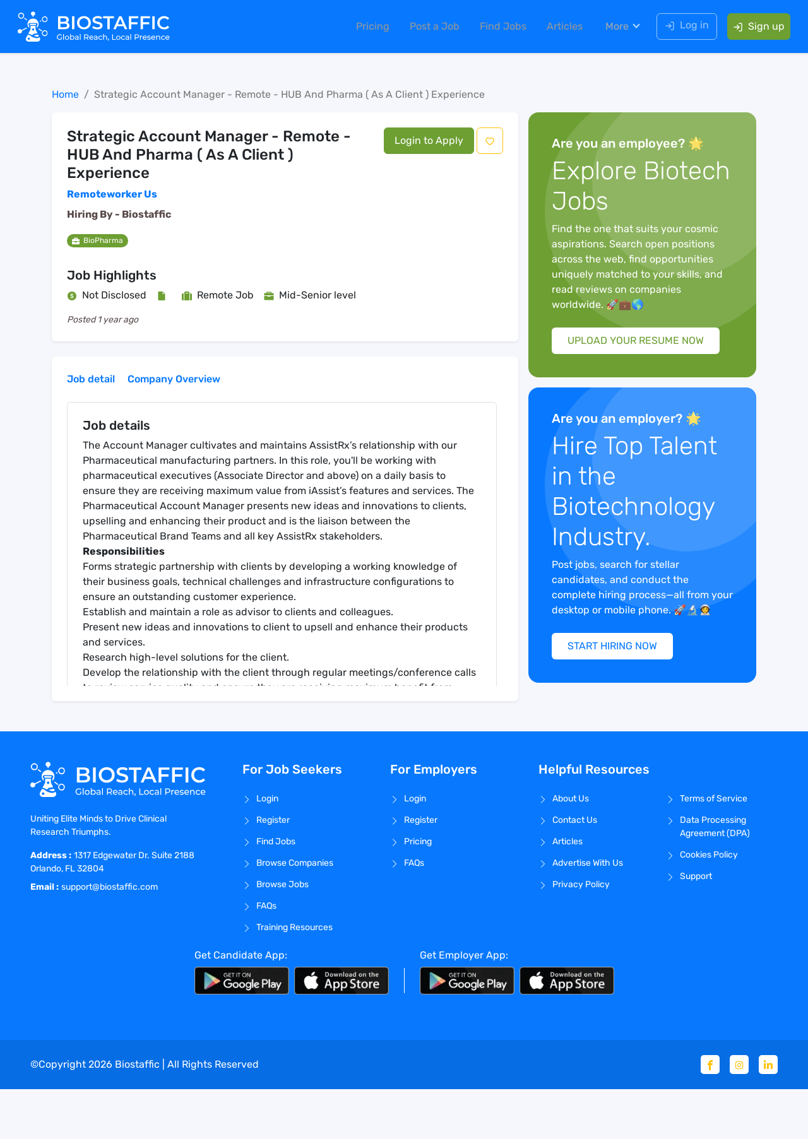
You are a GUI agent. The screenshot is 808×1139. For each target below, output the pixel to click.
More (612, 28)
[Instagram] (739, 1114)
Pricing (367, 28)
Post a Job (429, 28)
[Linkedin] (768, 1114)
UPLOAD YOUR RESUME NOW (642, 355)
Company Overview (174, 379)
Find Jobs (498, 28)
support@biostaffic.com (109, 936)
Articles (560, 28)
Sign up (754, 28)
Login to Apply (429, 140)
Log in (682, 27)
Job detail (91, 379)
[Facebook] (710, 1114)
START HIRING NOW (619, 697)
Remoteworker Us (112, 194)
